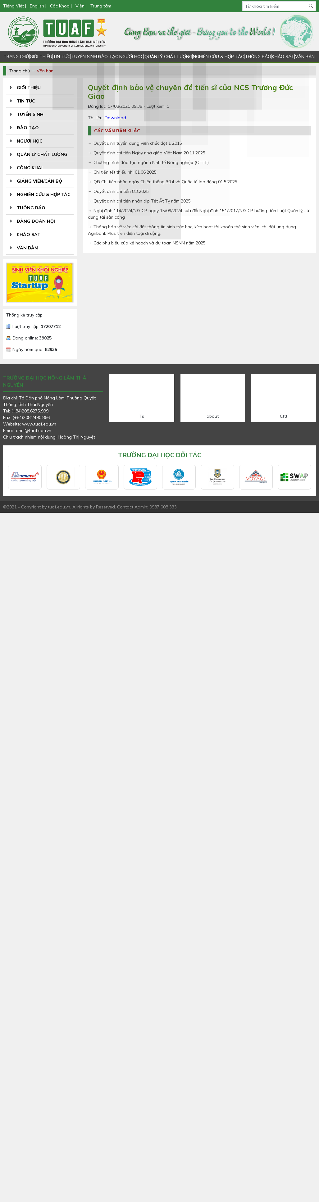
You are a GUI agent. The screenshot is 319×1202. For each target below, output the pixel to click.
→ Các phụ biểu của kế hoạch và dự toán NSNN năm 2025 (147, 243)
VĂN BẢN (304, 56)
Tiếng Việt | (15, 6)
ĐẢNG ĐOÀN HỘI (36, 221)
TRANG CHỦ (16, 56)
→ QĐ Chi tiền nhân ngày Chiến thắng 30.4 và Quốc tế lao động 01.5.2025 (162, 181)
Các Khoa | (61, 6)
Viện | (81, 6)
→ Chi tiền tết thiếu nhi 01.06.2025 (122, 172)
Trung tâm (100, 6)
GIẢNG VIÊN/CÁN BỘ (39, 181)
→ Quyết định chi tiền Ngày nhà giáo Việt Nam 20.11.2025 (146, 153)
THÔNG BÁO (257, 56)
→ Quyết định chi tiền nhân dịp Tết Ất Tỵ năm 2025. (140, 201)
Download (115, 118)
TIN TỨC (61, 56)
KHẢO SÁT (283, 56)
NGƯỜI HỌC (131, 56)
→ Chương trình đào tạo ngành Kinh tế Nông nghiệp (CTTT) (148, 162)
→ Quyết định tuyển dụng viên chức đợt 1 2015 (135, 143)
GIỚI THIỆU (41, 56)
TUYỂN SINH (84, 56)
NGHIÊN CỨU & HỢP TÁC (218, 56)
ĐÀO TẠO (108, 56)
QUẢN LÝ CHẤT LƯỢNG (168, 56)
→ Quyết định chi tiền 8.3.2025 (118, 191)
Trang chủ (19, 71)
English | (38, 6)
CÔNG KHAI (30, 168)
